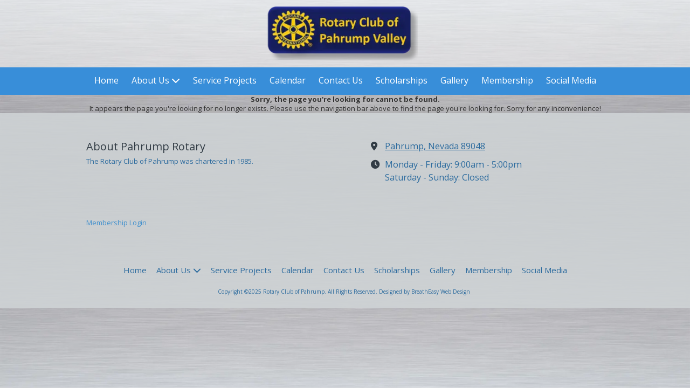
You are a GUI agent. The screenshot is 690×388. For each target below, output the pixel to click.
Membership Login (116, 222)
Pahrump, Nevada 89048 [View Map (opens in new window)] (435, 146)
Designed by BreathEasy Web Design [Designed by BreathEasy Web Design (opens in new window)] (424, 291)
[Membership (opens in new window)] (507, 81)
